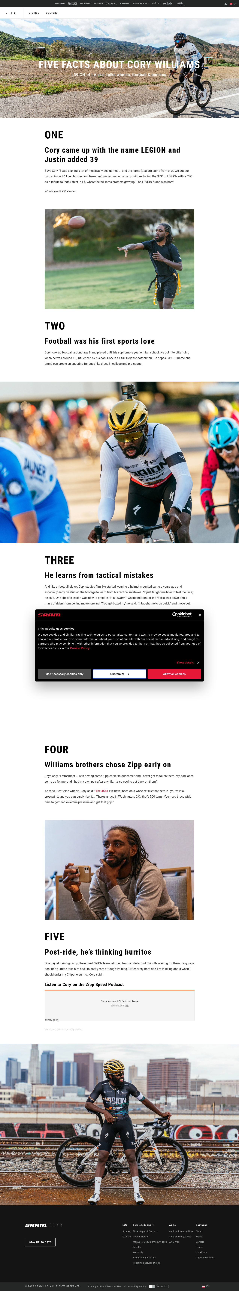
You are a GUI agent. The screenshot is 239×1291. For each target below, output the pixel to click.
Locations (201, 1252)
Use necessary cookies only (64, 673)
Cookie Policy (80, 648)
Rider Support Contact (145, 1231)
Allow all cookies (174, 673)
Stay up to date (40, 1242)
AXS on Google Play (180, 1236)
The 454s (101, 791)
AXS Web (174, 1242)
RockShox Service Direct (146, 1263)
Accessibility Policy (135, 1286)
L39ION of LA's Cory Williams (69, 1030)
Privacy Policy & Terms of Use (104, 1286)
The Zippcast (50, 1030)
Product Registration (144, 1257)
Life (11, 13)
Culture (51, 13)
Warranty (138, 1252)
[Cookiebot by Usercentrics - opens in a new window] (175, 615)
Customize (119, 673)
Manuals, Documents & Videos (150, 1242)
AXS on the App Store (181, 1231)
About (199, 1231)
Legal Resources (205, 1257)
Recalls (137, 1247)
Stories (34, 13)
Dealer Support (141, 1236)
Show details (185, 662)
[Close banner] (199, 615)
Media (199, 1236)
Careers (200, 1242)
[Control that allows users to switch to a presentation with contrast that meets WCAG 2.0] (158, 1286)
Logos (199, 1247)
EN (233, 4)
